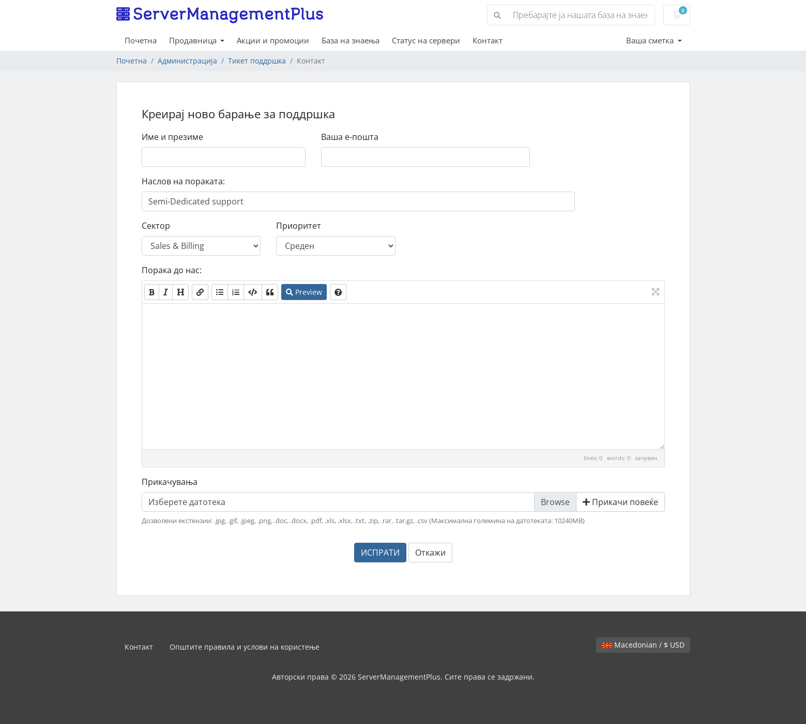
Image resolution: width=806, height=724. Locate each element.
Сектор (156, 225)
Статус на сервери (426, 40)
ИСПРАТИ (380, 552)
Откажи (430, 552)
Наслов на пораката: (183, 181)
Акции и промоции (273, 40)
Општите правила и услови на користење (245, 647)
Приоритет (298, 225)
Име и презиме (172, 137)
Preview (304, 292)
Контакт (488, 40)
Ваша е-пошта (349, 137)
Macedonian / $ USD (643, 645)
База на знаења (350, 40)
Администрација (187, 61)
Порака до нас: (172, 270)
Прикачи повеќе (620, 502)
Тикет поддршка (257, 61)
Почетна (141, 40)
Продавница (194, 40)
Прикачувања (169, 481)
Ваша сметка (651, 40)
